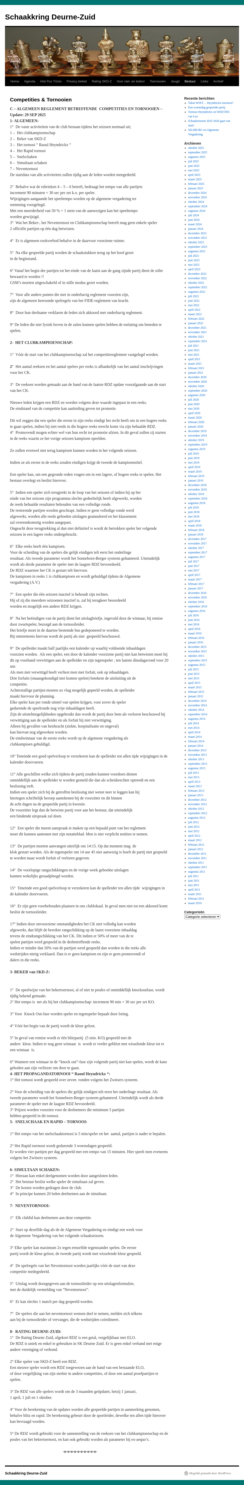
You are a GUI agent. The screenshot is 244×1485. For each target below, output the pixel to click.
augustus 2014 (196, 719)
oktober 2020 (196, 386)
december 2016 (197, 593)
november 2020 (197, 381)
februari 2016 (196, 638)
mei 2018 (193, 516)
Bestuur (190, 81)
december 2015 (197, 647)
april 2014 (194, 732)
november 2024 (197, 197)
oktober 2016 (196, 602)
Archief (218, 81)
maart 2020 (195, 417)
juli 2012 (193, 822)
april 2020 (194, 413)
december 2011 (197, 853)
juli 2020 (193, 399)
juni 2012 (194, 826)
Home (14, 81)
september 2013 (197, 763)
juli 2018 (193, 507)
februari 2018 (196, 530)
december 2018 (197, 485)
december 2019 (197, 431)
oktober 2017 (196, 548)
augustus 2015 (196, 665)
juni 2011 (193, 880)
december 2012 (197, 799)
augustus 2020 (196, 395)
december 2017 (197, 539)
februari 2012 (196, 844)
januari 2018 (195, 534)
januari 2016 (195, 642)
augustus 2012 (196, 817)
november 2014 (197, 705)
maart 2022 (195, 314)
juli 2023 (193, 255)
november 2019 (197, 435)
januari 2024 (195, 229)
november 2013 (197, 754)
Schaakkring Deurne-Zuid (50, 17)
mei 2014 (193, 728)
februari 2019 (196, 476)
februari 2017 (196, 584)
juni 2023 (194, 260)
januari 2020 (195, 426)
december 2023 (197, 233)
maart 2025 (195, 179)
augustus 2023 (196, 251)
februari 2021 (196, 368)
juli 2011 (193, 876)
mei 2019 (193, 462)
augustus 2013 (196, 768)
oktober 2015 (196, 656)
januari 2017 (195, 588)
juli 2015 (193, 669)
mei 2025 (193, 170)
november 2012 (197, 804)
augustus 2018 (196, 503)
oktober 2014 (196, 710)
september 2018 (197, 498)
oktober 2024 (196, 202)
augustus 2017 (196, 557)
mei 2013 (193, 777)
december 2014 (197, 701)
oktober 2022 (196, 282)
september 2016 (197, 606)
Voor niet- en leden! (131, 81)
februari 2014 (196, 741)
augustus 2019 (196, 449)
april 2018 (194, 521)
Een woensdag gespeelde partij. (207, 107)
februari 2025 (196, 184)
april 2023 (194, 269)
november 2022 (197, 278)
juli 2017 (193, 561)
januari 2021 (195, 372)
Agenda (29, 81)
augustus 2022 (196, 291)
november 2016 (197, 597)
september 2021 (197, 341)
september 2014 (197, 714)
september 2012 (197, 813)
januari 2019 (195, 480)
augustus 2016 (196, 611)
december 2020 (197, 377)
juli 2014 (193, 723)
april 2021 (194, 359)
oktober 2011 (196, 862)
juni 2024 (194, 220)
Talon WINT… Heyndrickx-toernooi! (210, 103)
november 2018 (197, 489)
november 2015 (197, 651)
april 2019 (194, 467)
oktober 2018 (196, 494)
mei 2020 (193, 408)
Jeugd (175, 81)
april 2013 (194, 781)
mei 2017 (193, 570)
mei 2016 (193, 624)
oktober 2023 (196, 242)
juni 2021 (194, 350)
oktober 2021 (196, 336)
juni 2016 (194, 620)
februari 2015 (196, 692)
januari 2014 (195, 745)
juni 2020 (194, 404)
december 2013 (197, 750)
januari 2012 (195, 849)
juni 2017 (194, 566)
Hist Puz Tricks (51, 81)
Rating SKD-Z (102, 81)
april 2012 (194, 835)
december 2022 (197, 273)
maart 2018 (195, 525)
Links (204, 81)
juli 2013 (193, 772)
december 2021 (197, 327)
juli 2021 (193, 345)
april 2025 (194, 175)
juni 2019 (194, 458)
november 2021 (197, 332)
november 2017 (197, 543)
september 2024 (197, 206)
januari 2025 (195, 188)
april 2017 (194, 575)
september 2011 (197, 867)
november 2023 (197, 238)
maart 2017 (195, 579)
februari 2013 (196, 790)
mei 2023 (193, 264)
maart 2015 (195, 687)
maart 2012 (195, 840)
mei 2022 (193, 305)
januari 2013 (195, 795)
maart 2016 (195, 633)
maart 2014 (195, 737)
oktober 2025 (196, 148)
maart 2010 (195, 903)
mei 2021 (193, 354)
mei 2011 (193, 885)
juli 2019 (193, 453)
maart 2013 (195, 786)
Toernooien (158, 81)
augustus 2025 (196, 157)
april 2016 (194, 629)
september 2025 (197, 152)
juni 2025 (194, 166)
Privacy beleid (76, 81)
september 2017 (197, 552)
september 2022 (197, 287)
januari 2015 (195, 696)
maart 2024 (195, 224)
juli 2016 (193, 615)
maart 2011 (195, 894)
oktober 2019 (196, 440)
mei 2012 (193, 831)
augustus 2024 (196, 211)
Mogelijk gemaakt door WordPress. (210, 1473)
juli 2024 (193, 215)
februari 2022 (196, 318)
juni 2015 (194, 674)
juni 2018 (194, 512)
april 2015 (194, 683)
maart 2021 (195, 363)
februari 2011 (196, 898)
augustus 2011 (196, 871)
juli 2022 (193, 296)
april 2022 (194, 309)
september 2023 (197, 246)
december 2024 (197, 193)
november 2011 (197, 858)
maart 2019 (195, 471)
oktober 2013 (196, 759)
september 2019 (197, 444)
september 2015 (197, 660)
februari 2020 (196, 422)
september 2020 (197, 390)
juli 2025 (193, 161)
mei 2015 (193, 678)
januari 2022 (195, 323)
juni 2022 (194, 300)
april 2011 (194, 889)
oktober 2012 (196, 808)
